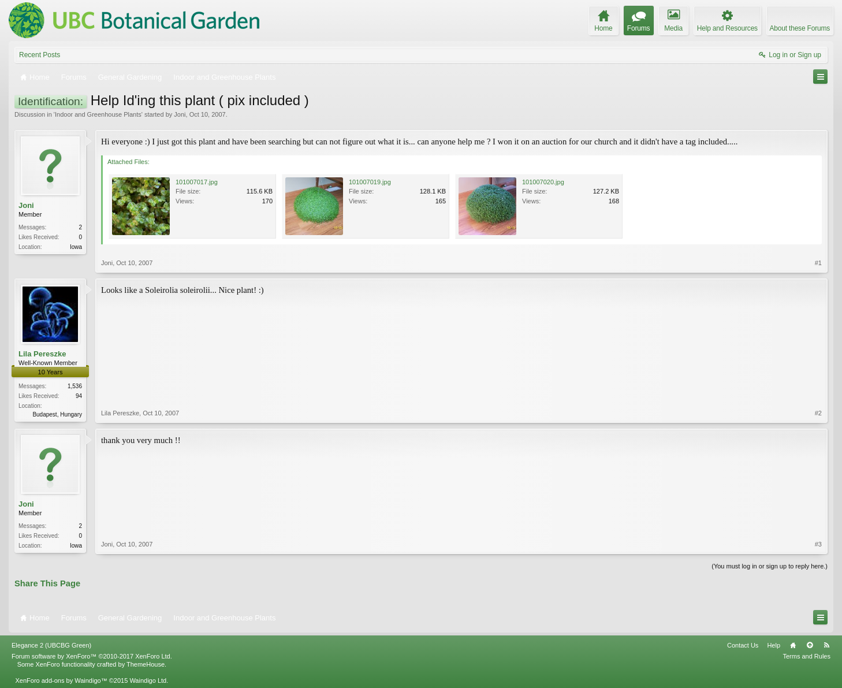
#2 (818, 413)
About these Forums (800, 28)
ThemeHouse (145, 664)
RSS (826, 645)
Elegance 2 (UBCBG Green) (51, 645)
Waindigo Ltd (147, 680)
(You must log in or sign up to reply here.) (769, 566)
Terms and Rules (806, 656)
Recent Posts (39, 55)
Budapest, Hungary (57, 414)
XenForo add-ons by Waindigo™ (61, 680)
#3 (818, 544)
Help (773, 645)
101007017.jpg (197, 181)
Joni (179, 114)
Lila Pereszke (42, 353)
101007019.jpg (370, 181)
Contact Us (742, 645)
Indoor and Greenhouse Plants (98, 114)
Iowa (76, 247)
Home (793, 645)
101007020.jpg (543, 181)
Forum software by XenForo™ (92, 656)
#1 (818, 262)
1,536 (75, 386)
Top (810, 645)
